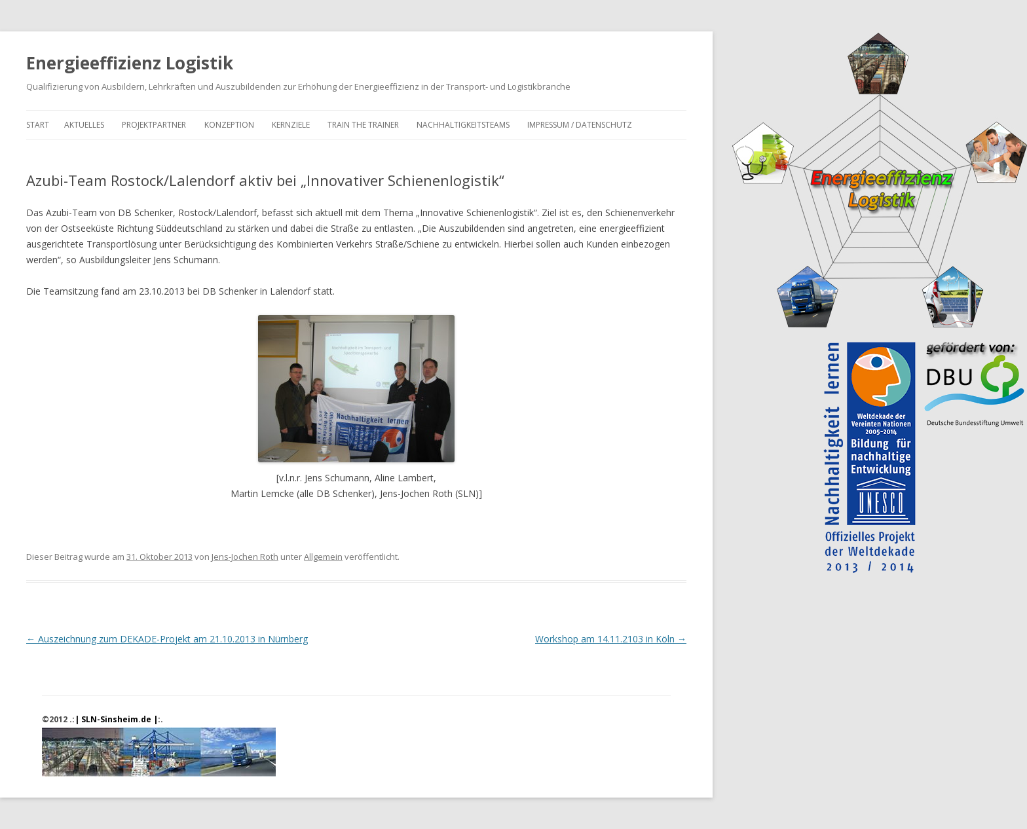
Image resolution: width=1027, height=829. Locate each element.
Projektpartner (154, 124)
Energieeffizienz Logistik (129, 63)
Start (37, 124)
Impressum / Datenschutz (579, 124)
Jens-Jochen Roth (245, 556)
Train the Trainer (363, 124)
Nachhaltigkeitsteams (463, 124)
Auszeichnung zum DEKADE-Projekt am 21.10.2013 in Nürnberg (167, 639)
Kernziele (291, 124)
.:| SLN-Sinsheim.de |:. (116, 719)
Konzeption (229, 124)
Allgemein (323, 556)
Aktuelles (84, 124)
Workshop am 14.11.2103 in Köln (610, 639)
